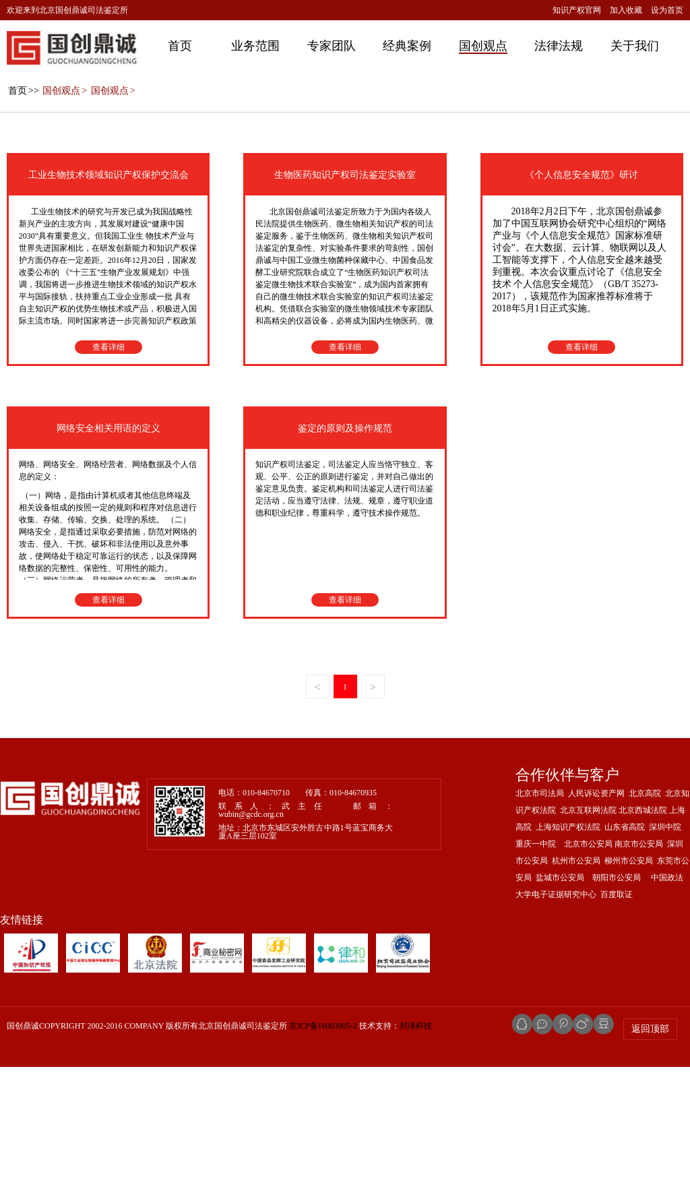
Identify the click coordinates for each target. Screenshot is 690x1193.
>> (23, 217)
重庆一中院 (535, 970)
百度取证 (616, 1020)
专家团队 (331, 46)
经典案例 (407, 46)
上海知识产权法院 (568, 953)
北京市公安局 (588, 970)
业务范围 (255, 46)
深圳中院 (665, 953)
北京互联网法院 (588, 936)
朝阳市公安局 (616, 1003)
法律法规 (558, 46)
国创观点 (483, 46)
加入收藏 (626, 10)
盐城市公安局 (560, 1003)
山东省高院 (624, 953)
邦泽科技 (416, 1152)
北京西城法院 (643, 936)
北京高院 (645, 919)
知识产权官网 (577, 10)
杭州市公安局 (576, 986)
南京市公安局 (639, 970)
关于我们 (634, 46)
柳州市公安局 (628, 986)
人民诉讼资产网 (596, 919)
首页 (180, 46)
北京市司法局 (539, 919)
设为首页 (667, 10)
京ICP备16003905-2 (323, 1152)
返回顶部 (650, 1155)
